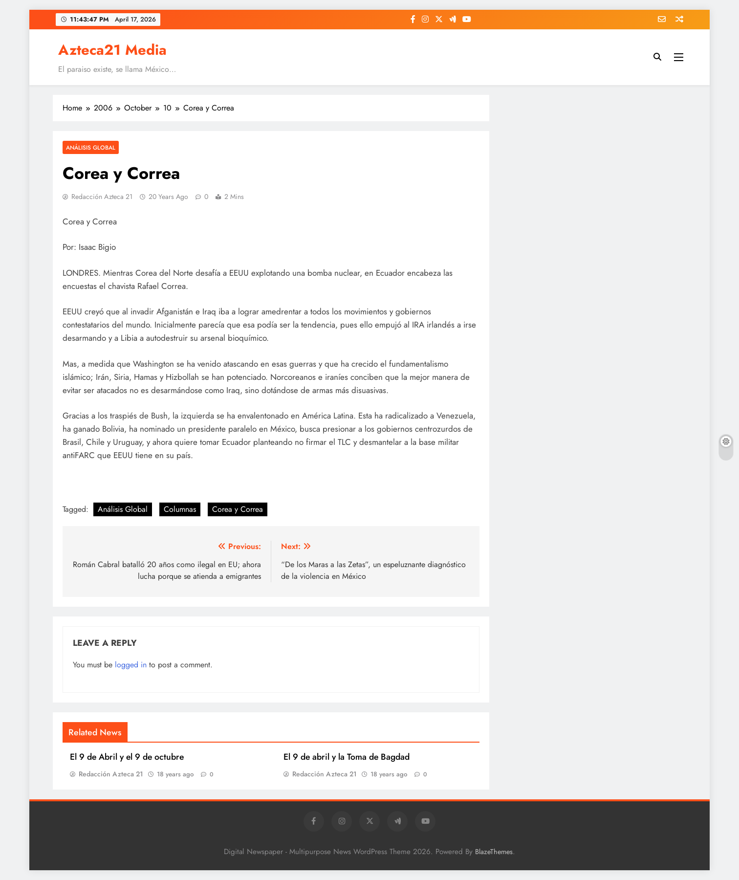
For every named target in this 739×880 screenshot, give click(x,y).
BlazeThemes (494, 852)
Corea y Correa (237, 509)
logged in (131, 664)
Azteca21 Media (112, 50)
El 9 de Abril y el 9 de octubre (127, 756)
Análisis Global (90, 147)
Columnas (180, 509)
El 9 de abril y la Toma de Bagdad (346, 756)
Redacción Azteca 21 (101, 196)
